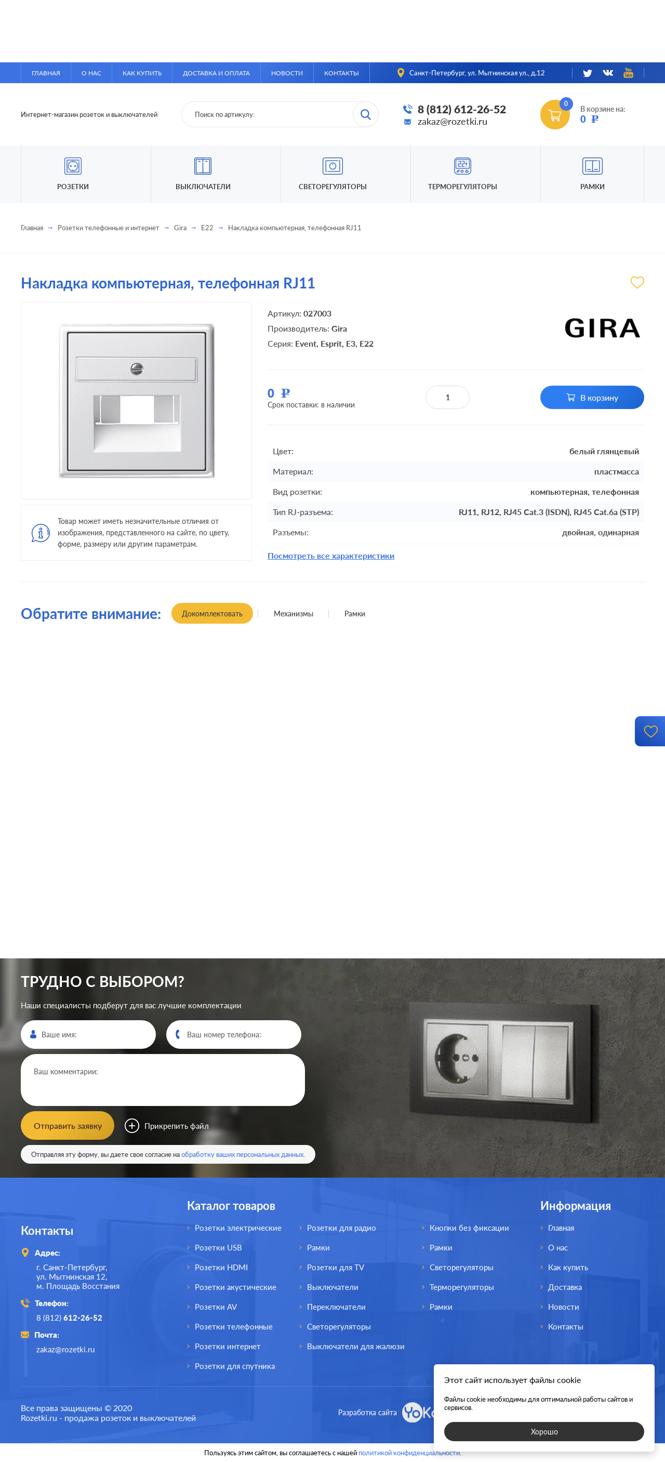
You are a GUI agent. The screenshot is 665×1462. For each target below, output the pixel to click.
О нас (91, 73)
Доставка (565, 1287)
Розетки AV (216, 1306)
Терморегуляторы (462, 186)
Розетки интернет (228, 1346)
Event (305, 343)
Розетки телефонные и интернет (108, 227)
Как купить (142, 73)
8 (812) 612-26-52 (462, 108)
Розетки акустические (235, 1287)
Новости (287, 73)
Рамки (592, 186)
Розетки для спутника (235, 1366)
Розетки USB (218, 1247)
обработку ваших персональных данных (242, 1154)
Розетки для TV (335, 1267)
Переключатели (336, 1306)
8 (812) (69, 1317)
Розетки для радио (341, 1227)
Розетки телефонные (234, 1326)
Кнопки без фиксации (469, 1227)
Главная (46, 73)
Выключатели (332, 1287)
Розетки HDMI (221, 1267)
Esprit (331, 343)
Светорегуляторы (333, 186)
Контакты (341, 73)
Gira (180, 227)
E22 (207, 227)
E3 (350, 343)
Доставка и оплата (216, 73)
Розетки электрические (238, 1227)
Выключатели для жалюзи (356, 1346)
